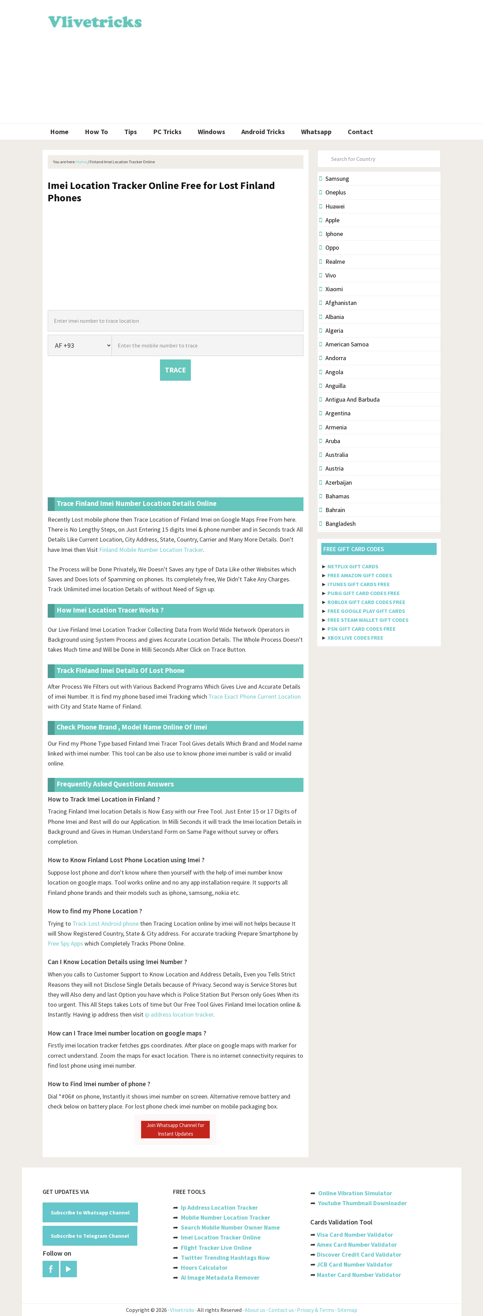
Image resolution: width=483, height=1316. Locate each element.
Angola (331, 372)
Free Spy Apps (65, 943)
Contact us (281, 1309)
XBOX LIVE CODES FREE (355, 637)
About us (255, 1309)
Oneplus (332, 192)
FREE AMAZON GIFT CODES (359, 575)
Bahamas (334, 496)
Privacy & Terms (315, 1309)
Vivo (327, 275)
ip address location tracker (179, 1014)
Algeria (331, 330)
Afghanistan (338, 303)
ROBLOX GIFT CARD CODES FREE (366, 601)
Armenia (333, 427)
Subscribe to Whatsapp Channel (90, 1212)
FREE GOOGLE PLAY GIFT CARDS (366, 610)
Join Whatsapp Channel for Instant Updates (175, 1129)
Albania (331, 317)
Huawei (332, 206)
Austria (331, 468)
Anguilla (332, 386)
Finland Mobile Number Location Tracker (151, 550)
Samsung (334, 178)
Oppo (329, 247)
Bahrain (332, 510)
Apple (329, 220)
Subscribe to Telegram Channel (90, 1235)
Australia (333, 455)
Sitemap (347, 1309)
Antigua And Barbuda (349, 399)
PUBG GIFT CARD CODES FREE (363, 593)
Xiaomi (331, 289)
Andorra (332, 358)
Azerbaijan (335, 482)
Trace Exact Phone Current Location (254, 696)
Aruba (329, 441)
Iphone (331, 234)
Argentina (334, 413)
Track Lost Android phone (105, 923)
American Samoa (344, 344)
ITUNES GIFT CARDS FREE (358, 584)
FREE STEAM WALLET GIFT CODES (368, 619)
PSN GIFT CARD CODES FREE (361, 628)
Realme (332, 261)
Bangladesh (337, 523)
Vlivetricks (94, 20)
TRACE (175, 370)
